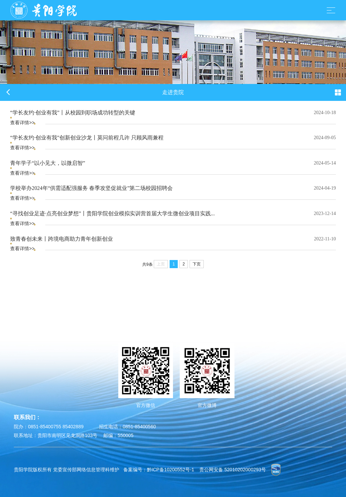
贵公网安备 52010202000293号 (232, 469)
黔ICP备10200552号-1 (170, 469)
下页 (197, 264)
